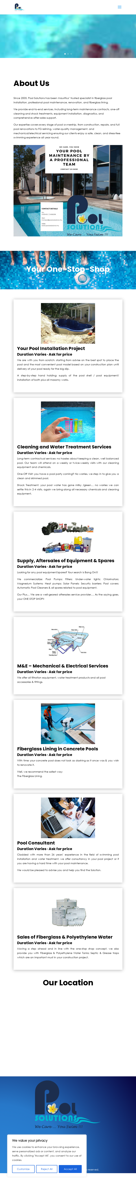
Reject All (46, 1169)
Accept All (70, 1169)
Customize (23, 1169)
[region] (47, 1156)
